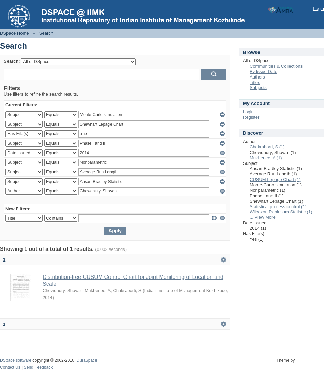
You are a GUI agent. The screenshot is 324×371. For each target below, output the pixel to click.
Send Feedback (38, 367)
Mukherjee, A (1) (266, 157)
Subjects (258, 87)
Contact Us (10, 367)
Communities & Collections (276, 66)
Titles (255, 82)
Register (251, 117)
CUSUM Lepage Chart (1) (275, 179)
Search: (12, 61)
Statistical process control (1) (278, 206)
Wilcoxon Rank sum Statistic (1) (281, 211)
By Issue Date (263, 71)
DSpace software (15, 360)
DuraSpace (86, 360)
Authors (257, 77)
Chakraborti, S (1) (267, 146)
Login (318, 8)
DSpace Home (14, 33)
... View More (263, 217)
